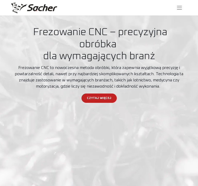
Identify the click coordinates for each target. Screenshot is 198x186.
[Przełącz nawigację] (179, 7)
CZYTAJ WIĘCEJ (99, 98)
